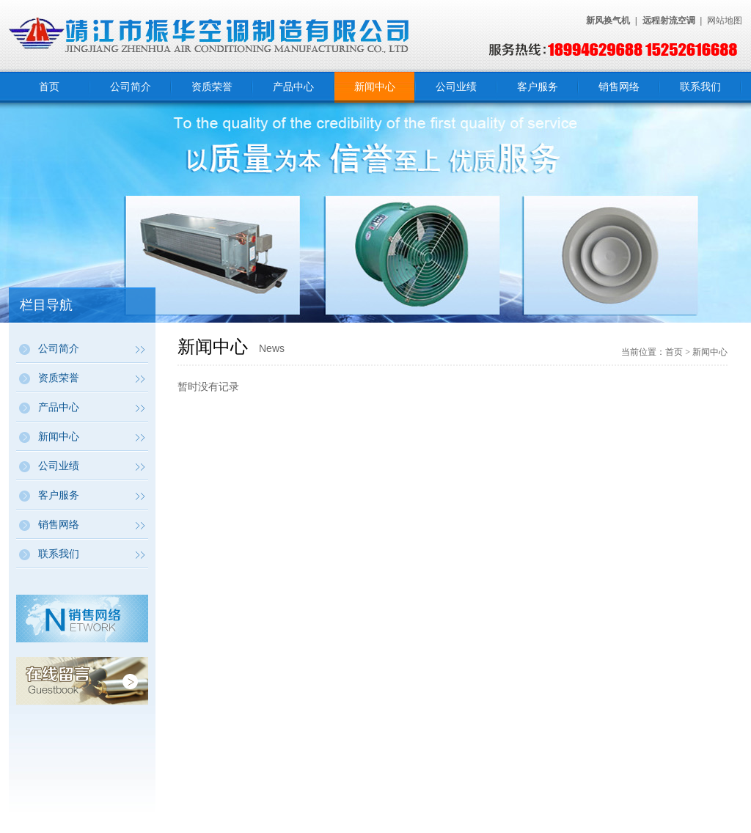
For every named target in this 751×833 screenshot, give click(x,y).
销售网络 (619, 86)
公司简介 (130, 86)
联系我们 (700, 86)
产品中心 (293, 86)
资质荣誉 (211, 86)
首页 (49, 86)
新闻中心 (374, 86)
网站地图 (724, 20)
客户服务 (537, 86)
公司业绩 (456, 86)
